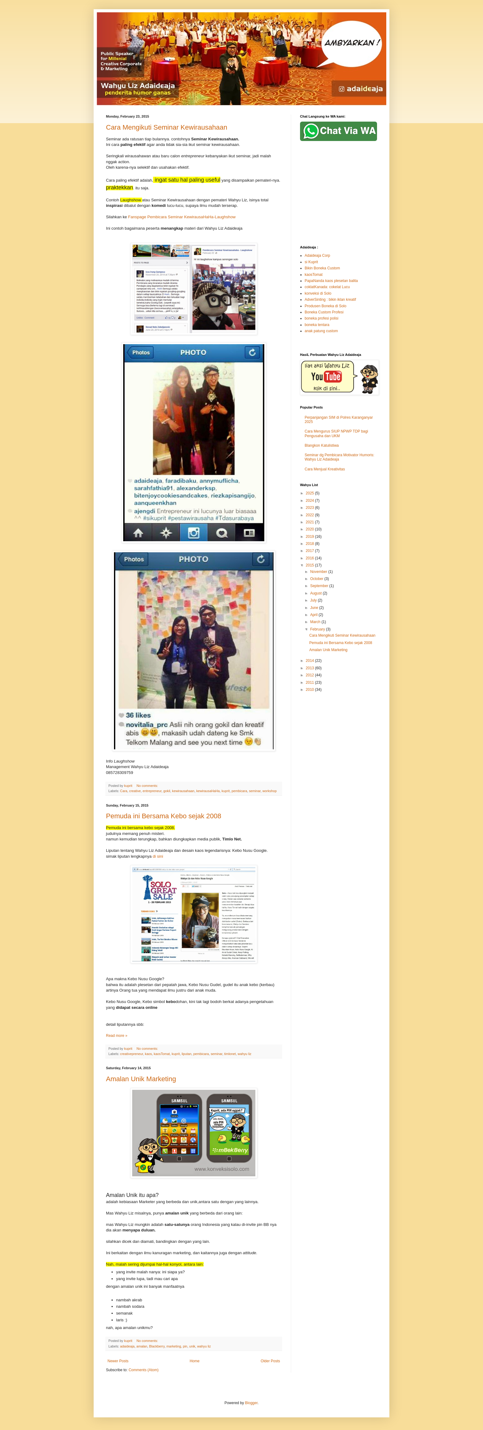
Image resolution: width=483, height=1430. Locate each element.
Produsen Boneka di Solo (325, 306)
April (314, 615)
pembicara (239, 791)
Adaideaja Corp (317, 255)
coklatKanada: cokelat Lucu (327, 287)
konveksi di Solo (318, 293)
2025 (310, 493)
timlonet (230, 1054)
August (316, 593)
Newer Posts (118, 1361)
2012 (310, 675)
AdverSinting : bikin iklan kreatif (330, 299)
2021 (310, 522)
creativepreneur (131, 1054)
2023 (310, 508)
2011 (310, 682)
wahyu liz (244, 1054)
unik (192, 1346)
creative (135, 791)
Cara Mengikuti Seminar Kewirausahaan (166, 127)
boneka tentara (317, 325)
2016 (310, 558)
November (319, 572)
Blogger (251, 1403)
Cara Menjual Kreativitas (325, 469)
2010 (310, 689)
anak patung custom (321, 331)
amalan (141, 1346)
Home (195, 1361)
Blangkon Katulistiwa (322, 445)
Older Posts (270, 1361)
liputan (187, 1054)
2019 (310, 536)
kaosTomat (162, 1054)
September (319, 586)
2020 (310, 529)
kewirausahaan (183, 791)
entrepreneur (152, 791)
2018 (310, 544)
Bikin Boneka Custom (322, 268)
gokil (166, 791)
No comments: (147, 786)
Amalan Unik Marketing (141, 1079)
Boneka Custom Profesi (324, 312)
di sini (158, 856)
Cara (123, 791)
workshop (269, 791)
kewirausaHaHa (208, 791)
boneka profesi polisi (321, 318)
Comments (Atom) (143, 1370)
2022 (310, 515)
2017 (310, 551)
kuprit (225, 791)
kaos (148, 1054)
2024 (310, 500)
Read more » (116, 1035)
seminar (255, 791)
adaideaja (127, 1346)
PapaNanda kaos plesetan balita (331, 281)
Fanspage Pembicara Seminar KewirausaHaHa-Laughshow (182, 217)
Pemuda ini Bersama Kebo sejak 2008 (163, 816)
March (316, 622)
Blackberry (156, 1346)
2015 (310, 565)
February (318, 629)
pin (185, 1346)
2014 (310, 661)
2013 (310, 668)
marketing (173, 1346)
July (314, 600)
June (314, 608)
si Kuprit (311, 262)
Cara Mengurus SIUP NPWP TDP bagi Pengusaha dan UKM (336, 433)
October (317, 579)
